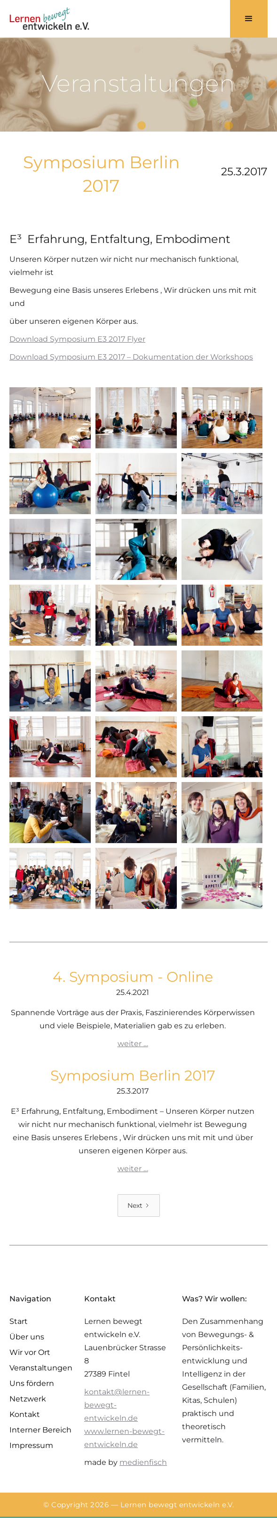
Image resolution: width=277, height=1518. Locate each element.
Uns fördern (31, 1383)
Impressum (31, 1445)
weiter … (133, 1043)
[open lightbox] (50, 417)
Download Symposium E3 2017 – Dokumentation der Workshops (131, 356)
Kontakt (24, 1414)
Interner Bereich (40, 1429)
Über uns (26, 1336)
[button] (249, 19)
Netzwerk (27, 1398)
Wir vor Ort (29, 1352)
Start (18, 1321)
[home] (49, 18)
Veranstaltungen (40, 1367)
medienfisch (143, 1462)
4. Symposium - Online (133, 977)
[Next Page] (139, 1205)
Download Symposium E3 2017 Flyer (77, 339)
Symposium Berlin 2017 (132, 1075)
